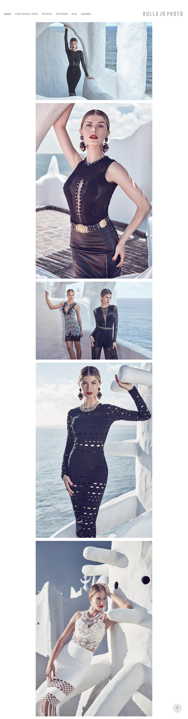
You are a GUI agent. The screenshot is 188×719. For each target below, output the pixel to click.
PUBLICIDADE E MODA (26, 13)
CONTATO (86, 14)
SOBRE (7, 14)
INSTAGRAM (62, 13)
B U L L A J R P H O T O (163, 13)
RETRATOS (47, 13)
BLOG (74, 13)
